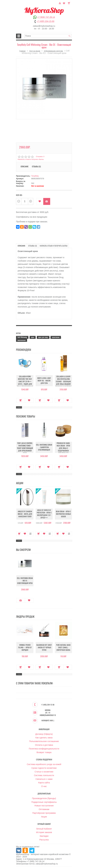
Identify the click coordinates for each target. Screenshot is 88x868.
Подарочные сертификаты (44, 802)
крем (32, 337)
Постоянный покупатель (60, 2)
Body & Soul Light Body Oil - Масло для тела (44, 380)
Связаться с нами (44, 779)
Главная (22, 51)
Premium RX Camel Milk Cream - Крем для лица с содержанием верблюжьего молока (63, 449)
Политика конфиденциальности (44, 748)
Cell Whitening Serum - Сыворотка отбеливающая (44, 447)
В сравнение (30, 533)
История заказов (44, 832)
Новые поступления (44, 805)
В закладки (39, 201)
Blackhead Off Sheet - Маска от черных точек (44, 647)
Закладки (44, 836)
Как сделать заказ (44, 737)
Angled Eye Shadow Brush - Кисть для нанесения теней (25, 514)
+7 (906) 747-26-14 (46, 17)
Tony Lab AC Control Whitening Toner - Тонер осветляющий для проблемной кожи (25, 448)
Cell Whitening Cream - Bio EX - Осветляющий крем (25, 580)
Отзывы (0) (36, 166)
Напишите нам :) (47, 720)
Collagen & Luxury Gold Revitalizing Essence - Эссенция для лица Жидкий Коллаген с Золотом (63, 381)
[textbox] (48, 36)
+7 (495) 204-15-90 (45, 21)
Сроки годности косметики (44, 768)
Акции (44, 816)
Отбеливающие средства (53, 51)
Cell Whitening (22, 337)
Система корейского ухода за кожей (44, 764)
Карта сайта (44, 782)
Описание (24, 166)
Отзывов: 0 (40, 156)
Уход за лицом (34, 51)
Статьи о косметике (44, 771)
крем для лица (43, 337)
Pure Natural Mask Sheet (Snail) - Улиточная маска (63, 647)
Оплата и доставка (44, 745)
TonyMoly (35, 176)
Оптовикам (44, 809)
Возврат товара (43, 752)
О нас (44, 786)
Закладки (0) (64, 2)
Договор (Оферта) (44, 734)
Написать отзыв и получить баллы (31, 159)
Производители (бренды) (44, 798)
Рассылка (44, 839)
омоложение (22, 340)
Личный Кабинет (44, 828)
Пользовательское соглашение (44, 741)
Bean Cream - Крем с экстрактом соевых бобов (63, 514)
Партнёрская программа (44, 813)
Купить (20, 400)
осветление (55, 337)
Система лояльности (44, 775)
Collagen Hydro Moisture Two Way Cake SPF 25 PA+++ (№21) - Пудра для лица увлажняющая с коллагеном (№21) (25, 382)
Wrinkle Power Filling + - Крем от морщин (24, 647)
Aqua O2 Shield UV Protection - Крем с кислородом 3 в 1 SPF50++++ (44, 514)
